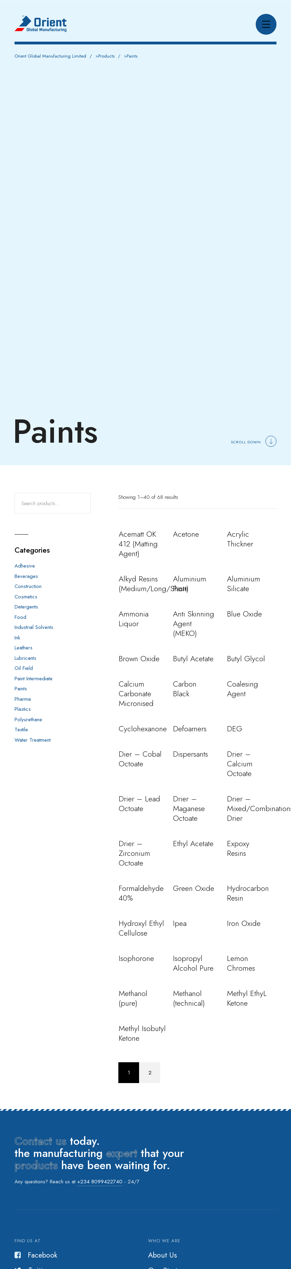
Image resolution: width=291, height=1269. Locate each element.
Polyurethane (28, 719)
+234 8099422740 (99, 1181)
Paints (21, 688)
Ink (17, 637)
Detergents (26, 607)
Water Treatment (33, 740)
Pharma (23, 699)
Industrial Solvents (34, 627)
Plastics (23, 709)
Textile (21, 729)
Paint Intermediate (34, 678)
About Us (162, 1255)
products (36, 1165)
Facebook (36, 1255)
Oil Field (24, 668)
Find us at (28, 1240)
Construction (28, 586)
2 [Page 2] (150, 1072)
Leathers (24, 647)
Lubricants (25, 658)
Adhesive (25, 566)
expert (121, 1153)
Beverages (26, 576)
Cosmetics (26, 597)
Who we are (164, 1240)
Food (20, 617)
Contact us (40, 1141)
